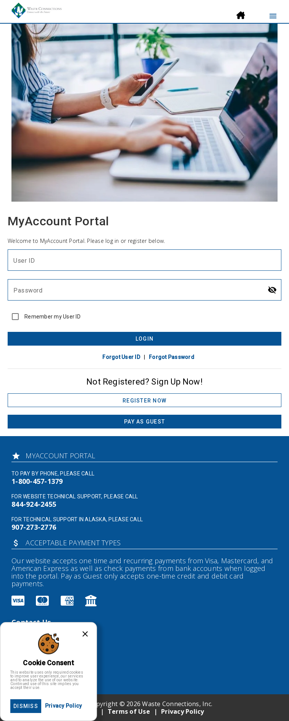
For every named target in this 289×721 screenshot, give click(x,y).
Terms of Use (129, 711)
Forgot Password (171, 357)
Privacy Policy (182, 711)
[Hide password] (272, 290)
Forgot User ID (121, 357)
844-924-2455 (33, 504)
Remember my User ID (52, 317)
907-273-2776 (33, 527)
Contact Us (31, 622)
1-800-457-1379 (37, 481)
